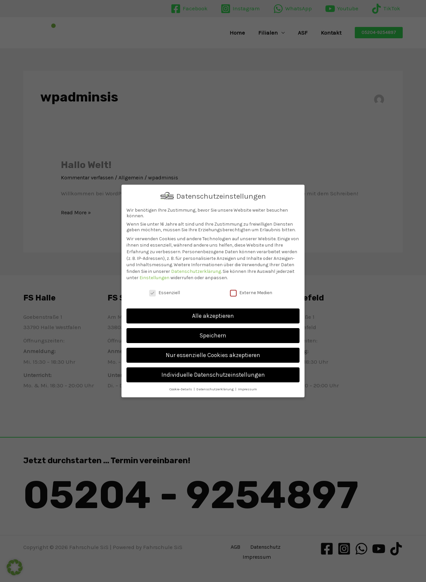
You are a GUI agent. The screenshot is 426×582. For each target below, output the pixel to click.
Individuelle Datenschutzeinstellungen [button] (213, 374)
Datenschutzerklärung (196, 271)
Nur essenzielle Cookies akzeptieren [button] (213, 355)
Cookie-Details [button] (181, 389)
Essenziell (164, 292)
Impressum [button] (247, 389)
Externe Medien (251, 292)
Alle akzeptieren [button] (213, 315)
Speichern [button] (213, 335)
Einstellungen (154, 278)
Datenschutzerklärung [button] (215, 389)
